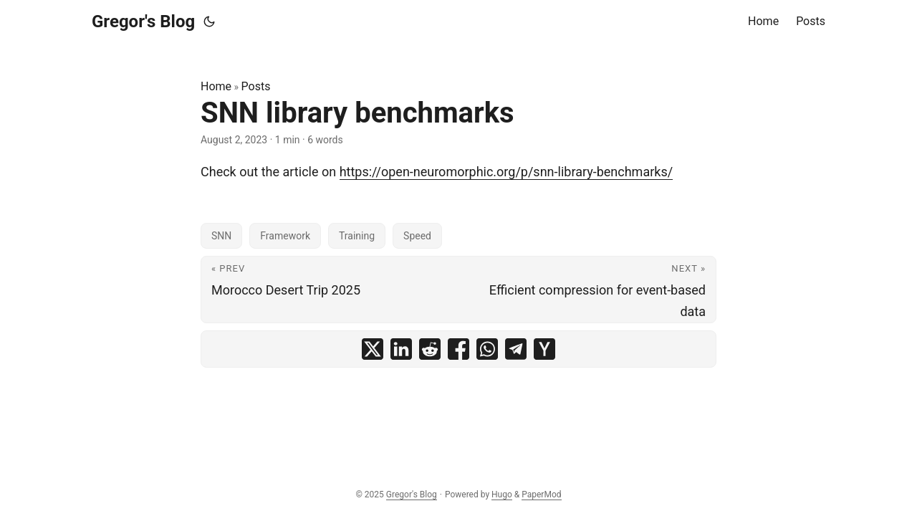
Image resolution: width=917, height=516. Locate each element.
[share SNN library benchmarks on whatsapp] (487, 349)
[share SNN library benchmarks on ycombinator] (544, 349)
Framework (285, 236)
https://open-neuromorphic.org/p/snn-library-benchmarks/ (506, 171)
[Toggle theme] (209, 21)
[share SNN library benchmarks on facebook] (458, 349)
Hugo (501, 494)
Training (357, 236)
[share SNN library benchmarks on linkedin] (401, 349)
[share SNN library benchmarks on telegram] (516, 349)
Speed (417, 236)
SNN (221, 236)
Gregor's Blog (143, 21)
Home (216, 86)
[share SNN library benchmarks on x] (372, 349)
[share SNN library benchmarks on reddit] (430, 349)
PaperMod (541, 494)
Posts (256, 86)
